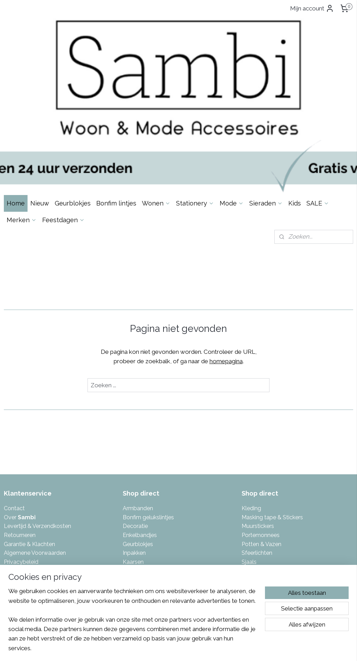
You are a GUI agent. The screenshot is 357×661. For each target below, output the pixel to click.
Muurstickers (258, 429)
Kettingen (135, 491)
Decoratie (135, 429)
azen (275, 446)
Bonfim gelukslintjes (148, 420)
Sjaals (249, 464)
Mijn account (312, 8)
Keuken (132, 500)
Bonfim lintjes (116, 105)
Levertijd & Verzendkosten (37, 429)
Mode (232, 105)
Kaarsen (133, 464)
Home (16, 105)
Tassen (251, 473)
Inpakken (134, 455)
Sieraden (266, 105)
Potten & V (255, 446)
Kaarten (133, 473)
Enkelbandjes (140, 438)
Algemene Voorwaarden (35, 455)
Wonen (156, 105)
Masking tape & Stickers (272, 420)
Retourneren (20, 438)
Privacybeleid (21, 464)
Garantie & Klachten (29, 446)
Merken (22, 122)
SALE (317, 105)
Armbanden (138, 411)
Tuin (247, 500)
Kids (294, 105)
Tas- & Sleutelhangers (270, 482)
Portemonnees (261, 438)
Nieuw (39, 105)
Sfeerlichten (257, 455)
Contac (13, 411)
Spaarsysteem (22, 473)
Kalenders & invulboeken (154, 482)
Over (20, 420)
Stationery (195, 105)
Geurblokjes (73, 105)
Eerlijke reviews (23, 482)
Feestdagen (63, 122)
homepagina (226, 263)
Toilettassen (257, 491)
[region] (132, 623)
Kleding (251, 411)
